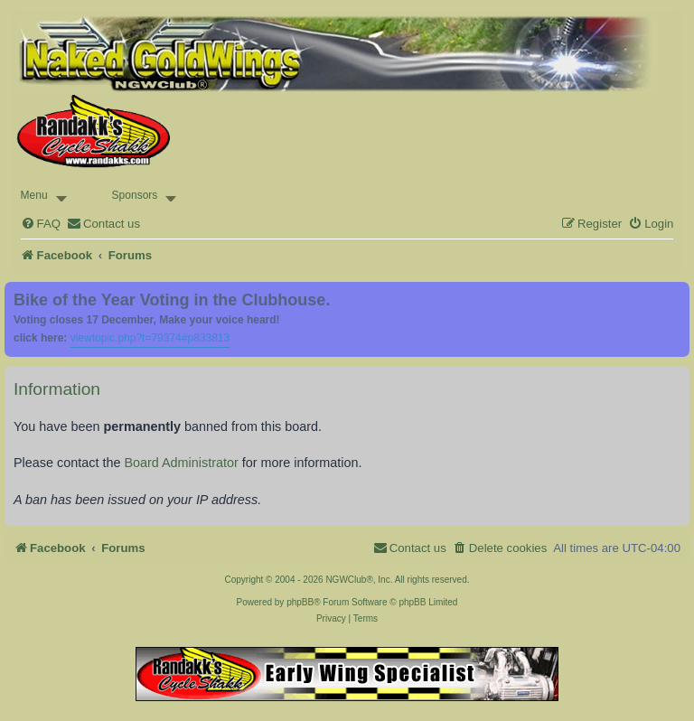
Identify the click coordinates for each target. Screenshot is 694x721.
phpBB (300, 602)
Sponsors (135, 195)
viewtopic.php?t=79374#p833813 (150, 338)
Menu (34, 195)
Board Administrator (181, 462)
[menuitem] (41, 224)
